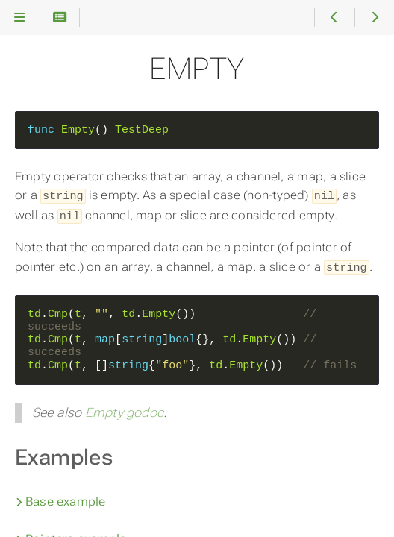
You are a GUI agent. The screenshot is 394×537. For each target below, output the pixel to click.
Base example (60, 499)
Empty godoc (124, 409)
